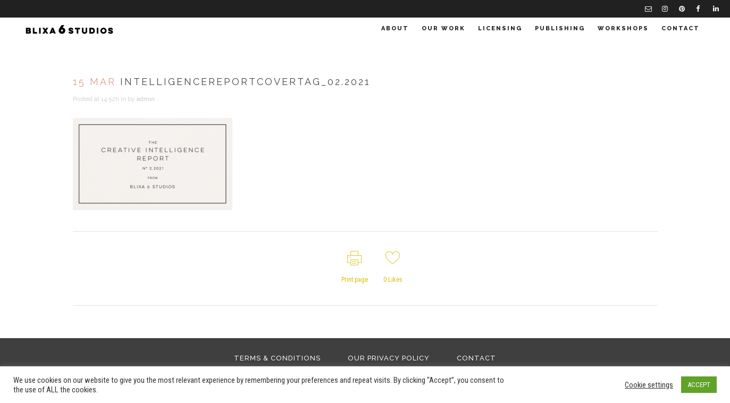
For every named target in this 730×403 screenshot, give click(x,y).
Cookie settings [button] (649, 385)
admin (146, 99)
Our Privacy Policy (389, 358)
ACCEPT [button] (698, 385)
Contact (476, 358)
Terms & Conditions (277, 358)
